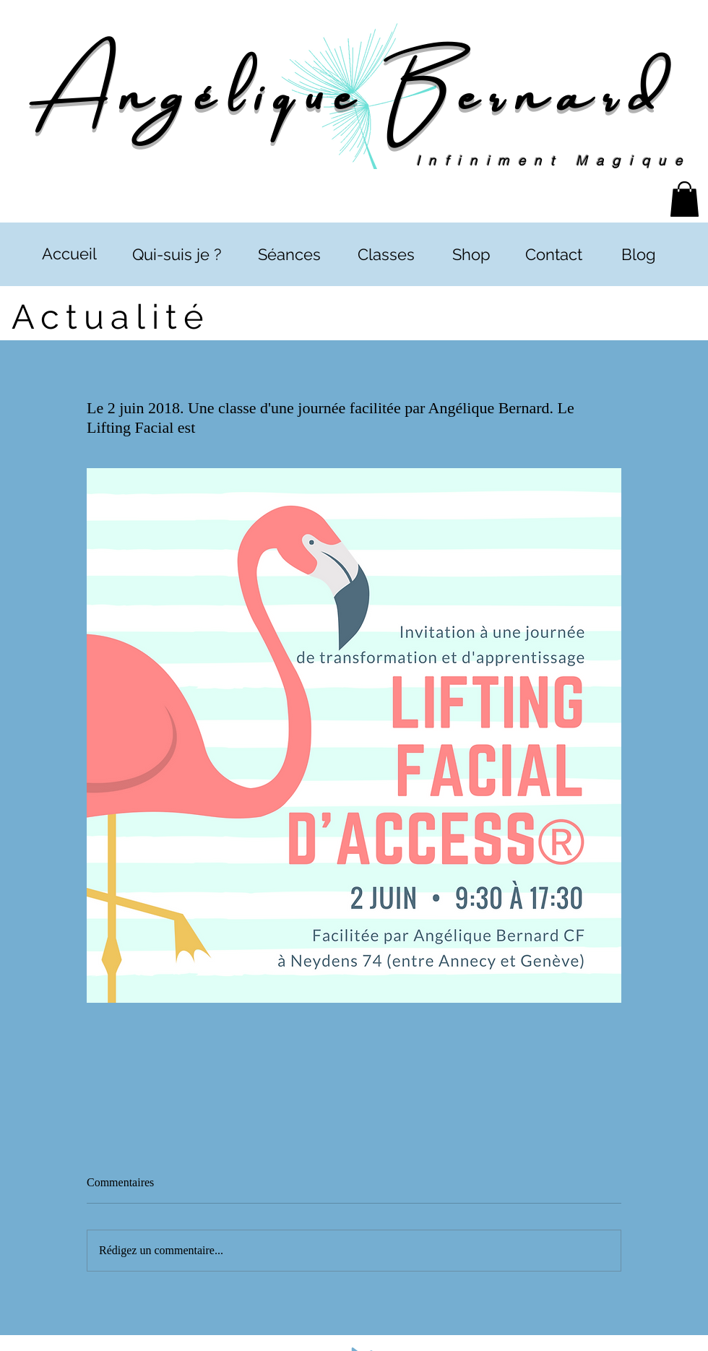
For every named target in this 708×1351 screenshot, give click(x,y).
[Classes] (386, 254)
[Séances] (289, 254)
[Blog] (638, 254)
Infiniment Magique (553, 160)
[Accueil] (69, 254)
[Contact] (553, 254)
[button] (684, 199)
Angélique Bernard (353, 88)
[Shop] (471, 254)
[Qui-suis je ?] (176, 254)
